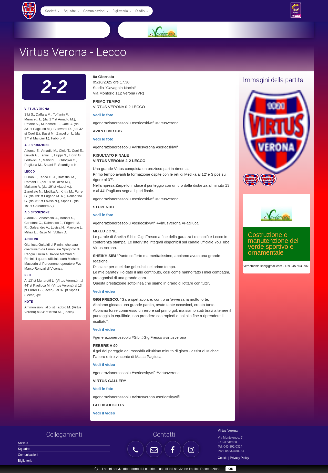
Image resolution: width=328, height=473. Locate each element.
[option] (222, 30)
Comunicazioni (96, 11)
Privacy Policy (239, 458)
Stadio (141, 11)
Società (52, 11)
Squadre (71, 11)
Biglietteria (122, 11)
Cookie (222, 458)
